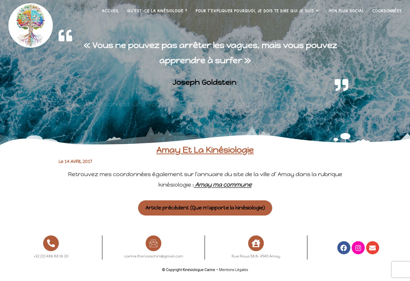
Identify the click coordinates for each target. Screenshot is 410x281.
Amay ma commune (223, 175)
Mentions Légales (233, 270)
